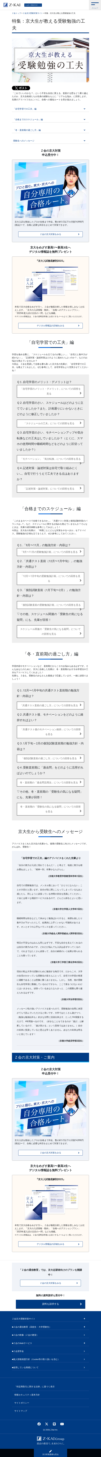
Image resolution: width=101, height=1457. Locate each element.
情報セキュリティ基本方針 (27, 1395)
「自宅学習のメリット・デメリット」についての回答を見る (50, 391)
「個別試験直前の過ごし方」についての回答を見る (51, 758)
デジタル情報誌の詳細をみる (58, 325)
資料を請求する (62, 1304)
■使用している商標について (25, 1367)
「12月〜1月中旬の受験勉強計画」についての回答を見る (51, 578)
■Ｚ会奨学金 (18, 1351)
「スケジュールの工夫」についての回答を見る (52, 423)
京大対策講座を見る (50, 1452)
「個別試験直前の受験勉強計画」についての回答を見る (50, 606)
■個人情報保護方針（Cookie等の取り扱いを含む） (36, 1359)
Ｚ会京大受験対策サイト (33, 5)
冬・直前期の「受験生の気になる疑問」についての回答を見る (50, 809)
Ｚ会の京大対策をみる (59, 234)
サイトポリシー (21, 1403)
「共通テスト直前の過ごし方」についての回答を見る (50, 705)
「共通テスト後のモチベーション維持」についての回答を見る (50, 732)
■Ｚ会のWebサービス (22, 1343)
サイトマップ (20, 1411)
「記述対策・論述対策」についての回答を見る (52, 488)
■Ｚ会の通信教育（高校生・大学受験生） (31, 1327)
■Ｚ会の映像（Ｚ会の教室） (25, 1335)
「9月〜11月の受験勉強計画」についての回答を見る (50, 551)
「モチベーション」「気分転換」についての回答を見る (50, 460)
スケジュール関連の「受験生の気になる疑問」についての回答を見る (50, 631)
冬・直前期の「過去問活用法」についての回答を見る (50, 782)
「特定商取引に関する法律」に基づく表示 (34, 1386)
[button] (95, 5)
